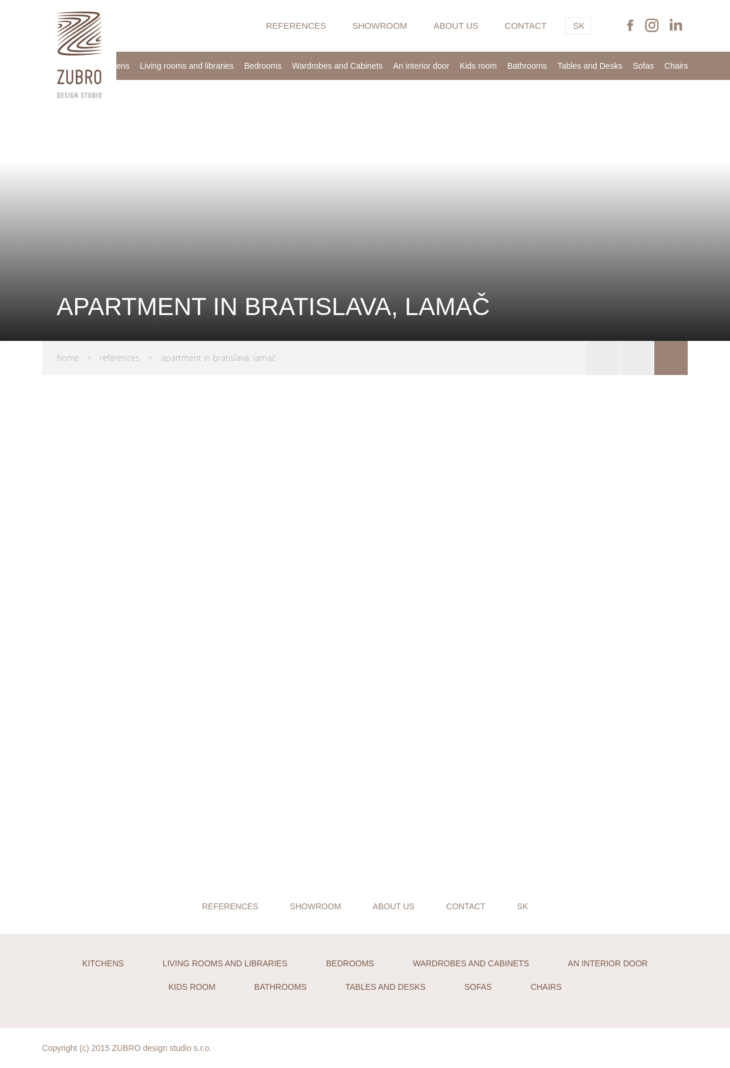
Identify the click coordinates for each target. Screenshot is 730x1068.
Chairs (676, 66)
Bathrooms (527, 66)
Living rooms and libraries (187, 66)
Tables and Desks (590, 66)
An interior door (421, 66)
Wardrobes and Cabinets (337, 66)
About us (455, 26)
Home (68, 358)
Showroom (379, 26)
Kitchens (103, 963)
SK (578, 26)
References (296, 26)
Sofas (643, 66)
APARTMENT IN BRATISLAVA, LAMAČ (218, 358)
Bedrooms (263, 66)
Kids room (478, 66)
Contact (525, 26)
